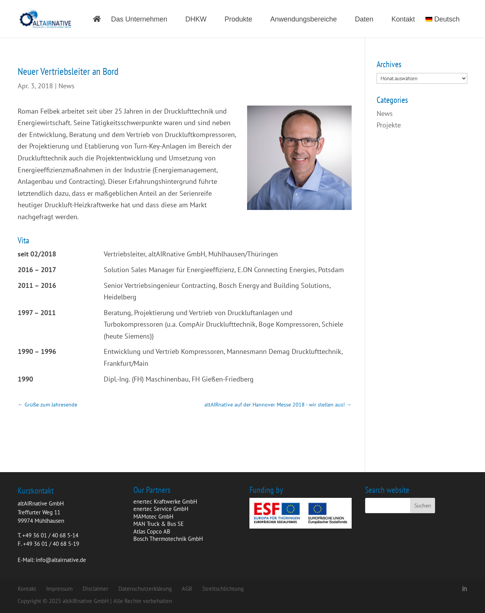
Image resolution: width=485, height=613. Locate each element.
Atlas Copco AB (151, 531)
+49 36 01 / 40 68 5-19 (51, 543)
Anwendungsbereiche (303, 20)
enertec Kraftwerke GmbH (165, 501)
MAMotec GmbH (153, 516)
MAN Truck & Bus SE (158, 523)
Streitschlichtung (223, 588)
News (66, 85)
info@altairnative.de (61, 559)
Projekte (389, 125)
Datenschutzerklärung (145, 588)
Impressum (59, 588)
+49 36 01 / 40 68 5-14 (50, 535)
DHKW (195, 20)
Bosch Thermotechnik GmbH (168, 538)
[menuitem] (446, 27)
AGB (187, 588)
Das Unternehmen (139, 20)
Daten (364, 20)
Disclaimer (95, 588)
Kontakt (403, 20)
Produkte (238, 20)
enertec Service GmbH (160, 508)
